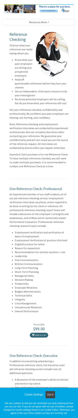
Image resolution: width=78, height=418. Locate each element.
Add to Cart (39, 335)
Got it (50, 394)
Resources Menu (38, 22)
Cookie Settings (34, 394)
